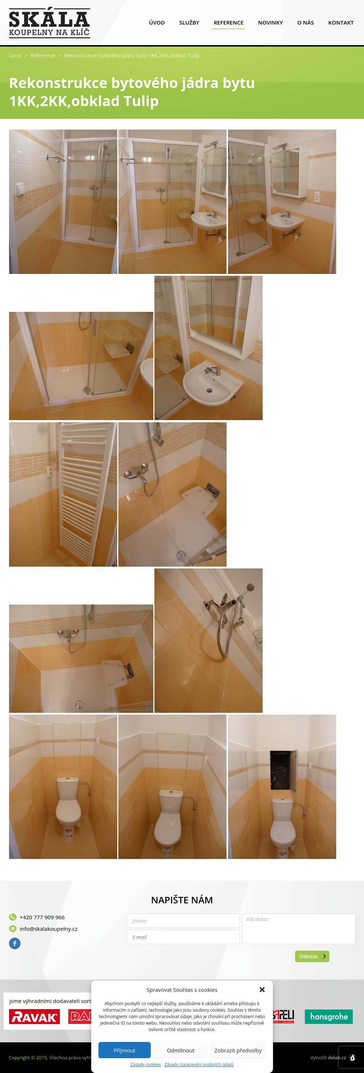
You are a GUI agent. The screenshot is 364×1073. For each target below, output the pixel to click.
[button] (262, 989)
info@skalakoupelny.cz (49, 928)
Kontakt (341, 24)
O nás (305, 24)
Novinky (270, 24)
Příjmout (124, 1050)
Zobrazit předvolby (238, 1050)
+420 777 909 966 (42, 917)
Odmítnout (180, 1050)
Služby (189, 24)
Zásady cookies (145, 1065)
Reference (228, 24)
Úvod (157, 24)
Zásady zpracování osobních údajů (199, 1065)
